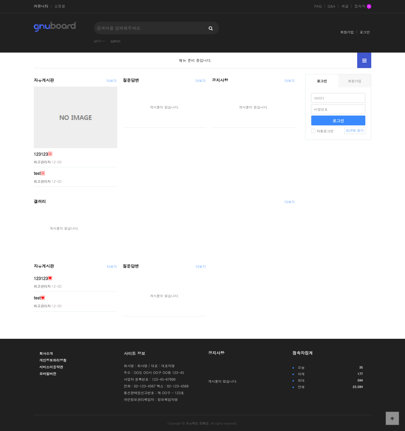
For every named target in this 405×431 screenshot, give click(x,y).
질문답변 (131, 80)
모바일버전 (47, 373)
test (37, 173)
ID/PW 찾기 (355, 130)
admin (115, 41)
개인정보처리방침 (52, 360)
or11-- (99, 41)
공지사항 (220, 80)
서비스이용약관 (51, 366)
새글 (344, 6)
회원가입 (347, 32)
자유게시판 (44, 80)
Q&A (332, 6)
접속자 (362, 6)
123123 (41, 154)
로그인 (365, 32)
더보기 (112, 80)
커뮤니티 (41, 6)
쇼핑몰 (59, 6)
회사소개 (46, 353)
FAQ (317, 6)
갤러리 (40, 201)
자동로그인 (322, 130)
